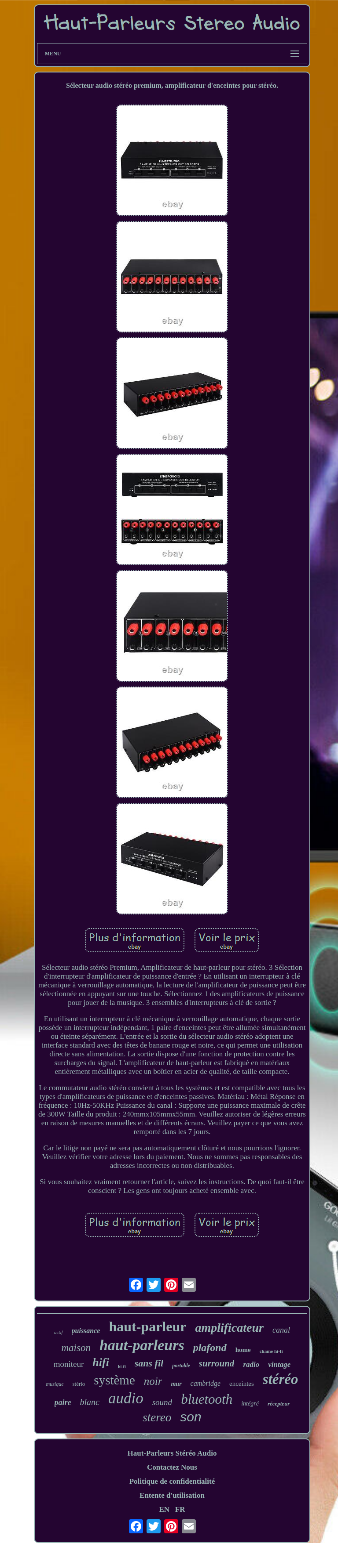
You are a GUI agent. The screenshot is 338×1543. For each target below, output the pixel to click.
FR (180, 1509)
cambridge (205, 1383)
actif (58, 1332)
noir (153, 1381)
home (243, 1349)
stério (78, 1383)
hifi (100, 1362)
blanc (89, 1402)
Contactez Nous (172, 1467)
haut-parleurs (141, 1345)
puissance (86, 1330)
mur (176, 1383)
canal (281, 1330)
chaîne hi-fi (271, 1351)
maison (75, 1347)
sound (162, 1402)
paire (63, 1402)
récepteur (279, 1403)
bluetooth (206, 1399)
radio (251, 1364)
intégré (250, 1403)
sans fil (149, 1363)
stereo (157, 1417)
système (114, 1380)
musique (54, 1384)
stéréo (280, 1379)
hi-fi (122, 1366)
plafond (210, 1347)
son (190, 1416)
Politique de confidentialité (172, 1481)
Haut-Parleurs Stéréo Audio (172, 1453)
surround (217, 1363)
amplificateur (229, 1327)
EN (164, 1509)
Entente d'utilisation (172, 1495)
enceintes (241, 1383)
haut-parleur (147, 1326)
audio (125, 1398)
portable (181, 1365)
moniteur (69, 1364)
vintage (279, 1364)
